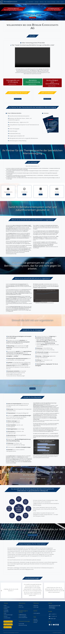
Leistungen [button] (36, 2)
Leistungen (6, 610)
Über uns (20, 605)
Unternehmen (7, 607)
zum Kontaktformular (32, 535)
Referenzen (42, 2)
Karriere (5, 616)
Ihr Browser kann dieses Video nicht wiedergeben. (32, 57)
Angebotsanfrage (8, 624)
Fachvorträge (21, 623)
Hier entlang (32, 388)
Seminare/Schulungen (8, 614)
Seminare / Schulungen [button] (51, 2)
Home (27, 2)
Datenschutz (5, 632)
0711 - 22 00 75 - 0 (53, 614)
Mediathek (36, 620)
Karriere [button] (62, 2)
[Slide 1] (31, 19)
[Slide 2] (33, 19)
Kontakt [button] (58, 2)
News (45, 2)
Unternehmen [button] (30, 2)
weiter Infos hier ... (32, 17)
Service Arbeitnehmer (23, 617)
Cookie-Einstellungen (11, 632)
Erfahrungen (36, 607)
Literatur (6, 608)
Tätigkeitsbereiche (22, 614)
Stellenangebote (37, 613)
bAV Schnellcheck (8, 621)
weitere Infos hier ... (17, 98)
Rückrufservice (7, 627)
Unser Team (21, 607)
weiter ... (8, 194)
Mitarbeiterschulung (23, 625)
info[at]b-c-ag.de (53, 618)
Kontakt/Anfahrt (7, 617)
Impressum (17, 632)
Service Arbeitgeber (22, 615)
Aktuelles (35, 619)
